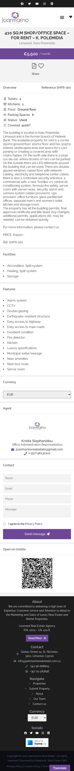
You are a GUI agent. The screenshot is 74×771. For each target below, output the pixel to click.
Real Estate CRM (57, 760)
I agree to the (25, 524)
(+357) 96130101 (37, 453)
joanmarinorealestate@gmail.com (37, 449)
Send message (37, 534)
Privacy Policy (33, 523)
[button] (62, 17)
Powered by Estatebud (33, 760)
